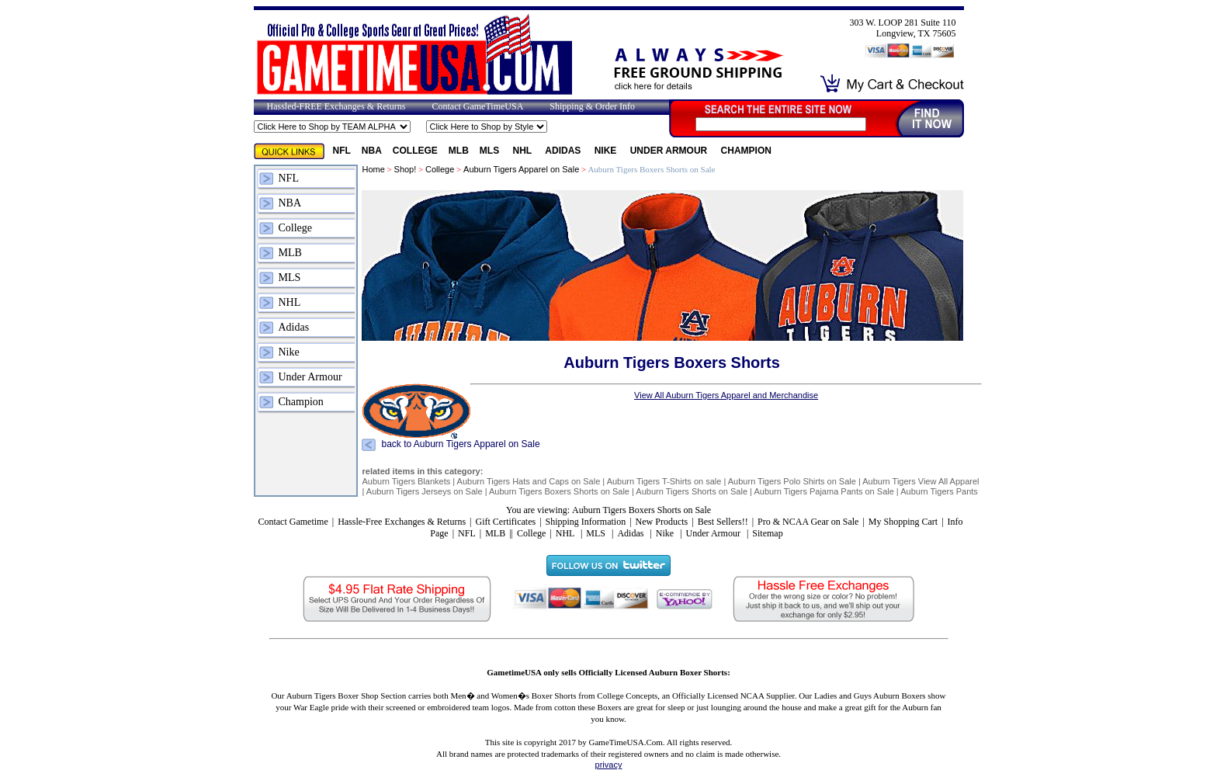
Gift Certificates (505, 521)
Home (373, 169)
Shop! (405, 169)
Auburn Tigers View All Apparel (920, 481)
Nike (607, 150)
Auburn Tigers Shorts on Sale (691, 491)
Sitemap (767, 533)
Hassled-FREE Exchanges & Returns (336, 106)
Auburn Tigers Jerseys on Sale (424, 491)
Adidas (564, 150)
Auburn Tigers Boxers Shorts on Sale (559, 491)
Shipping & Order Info (592, 106)
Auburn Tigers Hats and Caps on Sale (529, 481)
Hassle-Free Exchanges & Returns (402, 521)
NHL (524, 150)
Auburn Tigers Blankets (406, 481)
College (415, 150)
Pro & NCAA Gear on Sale (808, 521)
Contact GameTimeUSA (477, 106)
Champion (746, 150)
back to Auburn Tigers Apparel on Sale (460, 444)
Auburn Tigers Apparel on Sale (521, 169)
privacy (608, 764)
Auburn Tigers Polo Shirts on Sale (792, 481)
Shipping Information (586, 521)
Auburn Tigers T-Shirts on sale (664, 481)
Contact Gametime (293, 521)
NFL (342, 150)
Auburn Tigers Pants (939, 491)
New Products (662, 521)
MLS (491, 150)
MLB (459, 150)
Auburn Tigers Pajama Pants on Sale (823, 491)
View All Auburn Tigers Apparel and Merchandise (726, 395)
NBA (372, 150)
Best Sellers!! (723, 521)
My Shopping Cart (903, 521)
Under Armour (670, 150)
